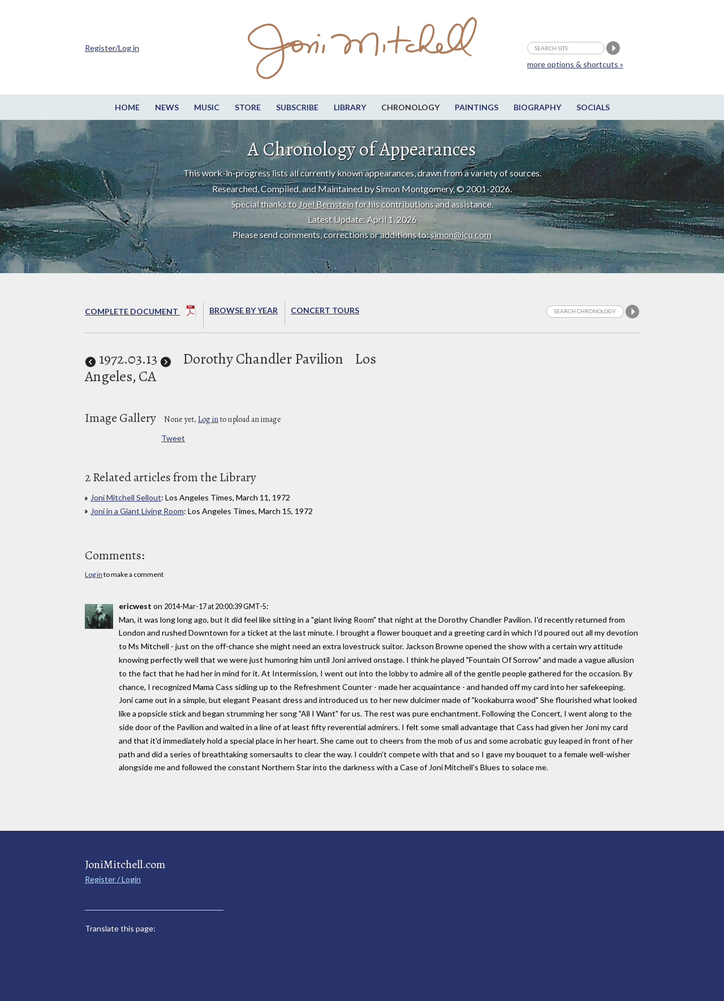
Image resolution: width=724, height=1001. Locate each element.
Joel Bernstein (326, 204)
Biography (537, 107)
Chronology (410, 107)
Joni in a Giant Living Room (137, 511)
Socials (593, 107)
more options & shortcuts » (575, 64)
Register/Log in (112, 48)
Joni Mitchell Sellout (125, 497)
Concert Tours (325, 310)
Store (248, 107)
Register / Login (113, 879)
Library (350, 107)
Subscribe (297, 107)
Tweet (173, 438)
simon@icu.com (461, 234)
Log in (208, 419)
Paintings (476, 107)
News (167, 107)
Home (127, 107)
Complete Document (140, 313)
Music (206, 107)
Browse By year (243, 310)
